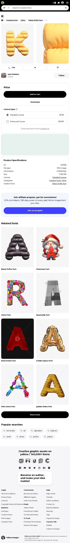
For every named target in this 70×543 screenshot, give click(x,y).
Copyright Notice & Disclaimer (12, 504)
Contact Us (50, 504)
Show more (35, 415)
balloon (52, 431)
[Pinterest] (30, 468)
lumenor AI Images (31, 525)
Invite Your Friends (30, 501)
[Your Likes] (58, 2)
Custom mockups (52, 529)
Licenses (4, 501)
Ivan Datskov (13, 74)
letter (20, 437)
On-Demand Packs (31, 515)
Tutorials (49, 497)
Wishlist (49, 525)
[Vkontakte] (49, 468)
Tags (48, 515)
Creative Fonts (55, 180)
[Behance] (44, 468)
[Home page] (2, 20)
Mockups (4, 511)
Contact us (44, 128)
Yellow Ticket (29, 508)
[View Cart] (54, 2)
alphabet (36, 431)
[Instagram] (39, 468)
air (23, 431)
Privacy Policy (6, 497)
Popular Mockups (52, 518)
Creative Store (6, 515)
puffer (34, 437)
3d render (9, 431)
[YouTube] (25, 468)
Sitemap (49, 511)
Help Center (50, 494)
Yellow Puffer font (59, 184)
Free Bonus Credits (31, 511)
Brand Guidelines (52, 508)
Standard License (59, 177)
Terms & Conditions (8, 494)
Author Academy (52, 501)
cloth (7, 437)
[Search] (65, 7)
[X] (34, 468)
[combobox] (40, 7)
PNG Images (5, 518)
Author (10, 77)
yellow (48, 437)
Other (64, 180)
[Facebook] (20, 468)
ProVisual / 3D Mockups (32, 522)
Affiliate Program (30, 497)
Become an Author (31, 494)
